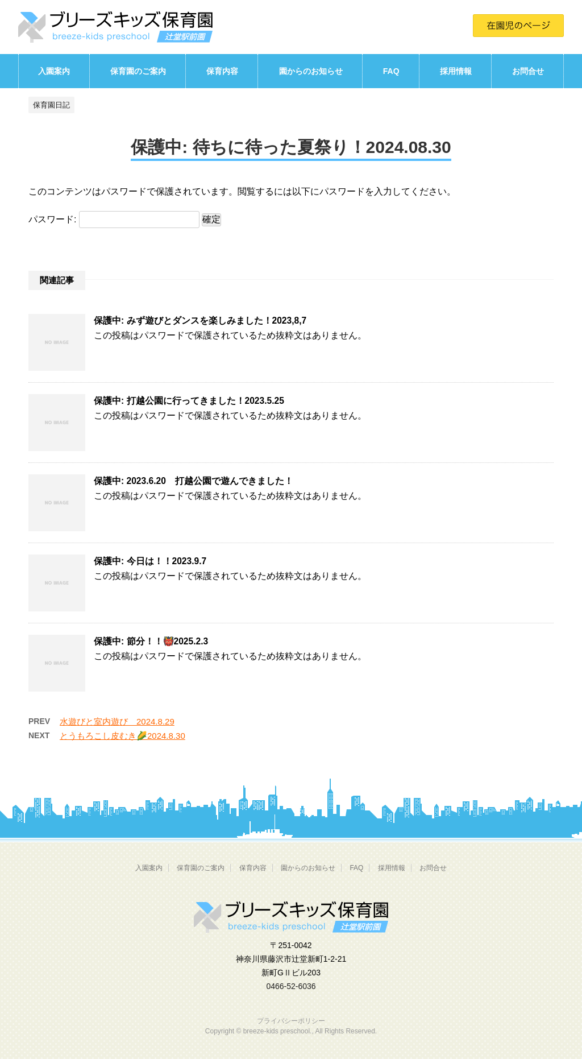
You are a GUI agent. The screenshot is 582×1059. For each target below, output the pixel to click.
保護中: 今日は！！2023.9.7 (150, 561)
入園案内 (54, 71)
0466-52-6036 (290, 986)
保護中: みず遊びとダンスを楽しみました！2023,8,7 (200, 320)
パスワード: (113, 219)
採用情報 (456, 71)
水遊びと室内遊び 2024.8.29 (117, 721)
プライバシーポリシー (291, 1021)
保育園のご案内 (138, 71)
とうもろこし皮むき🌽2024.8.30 (122, 736)
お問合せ (528, 71)
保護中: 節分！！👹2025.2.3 (151, 641)
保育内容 (222, 71)
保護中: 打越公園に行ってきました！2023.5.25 (189, 401)
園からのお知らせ (311, 71)
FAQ (391, 71)
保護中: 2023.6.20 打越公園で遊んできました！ (193, 481)
